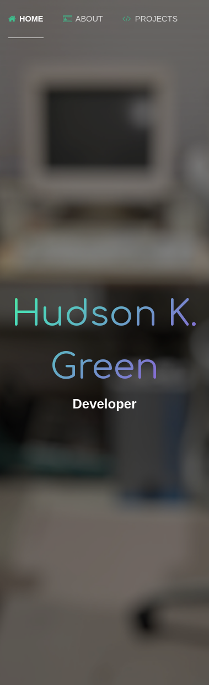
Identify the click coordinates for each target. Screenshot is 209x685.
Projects (150, 18)
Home (26, 18)
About (83, 18)
